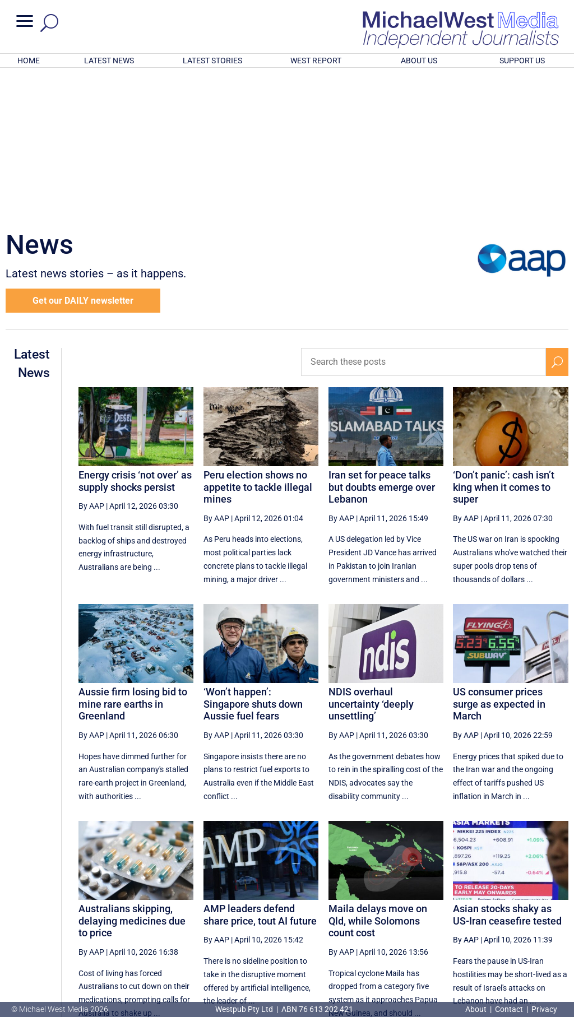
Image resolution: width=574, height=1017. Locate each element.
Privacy (544, 1009)
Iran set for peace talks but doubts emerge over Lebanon (381, 340)
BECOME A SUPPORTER (518, 950)
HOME (28, 60)
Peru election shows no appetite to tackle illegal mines (257, 340)
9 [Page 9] (365, 913)
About (476, 1009)
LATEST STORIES (212, 60)
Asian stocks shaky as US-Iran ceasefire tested (507, 768)
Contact (509, 1009)
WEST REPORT (315, 60)
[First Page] (293, 913)
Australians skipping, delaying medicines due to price (132, 774)
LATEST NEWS (109, 60)
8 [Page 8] (341, 913)
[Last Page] (555, 913)
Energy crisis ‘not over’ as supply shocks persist (135, 334)
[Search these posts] (423, 215)
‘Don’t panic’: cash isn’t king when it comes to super (503, 340)
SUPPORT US (522, 60)
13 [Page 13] (476, 913)
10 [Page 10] (391, 913)
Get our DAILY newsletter (83, 153)
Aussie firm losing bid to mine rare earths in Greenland (132, 557)
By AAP (91, 359)
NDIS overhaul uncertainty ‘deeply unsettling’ (371, 557)
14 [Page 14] (505, 913)
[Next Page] (531, 913)
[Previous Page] (318, 913)
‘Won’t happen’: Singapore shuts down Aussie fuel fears (253, 557)
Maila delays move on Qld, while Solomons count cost (377, 774)
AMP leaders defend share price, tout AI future (260, 768)
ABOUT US (419, 60)
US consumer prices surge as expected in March (499, 557)
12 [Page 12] (448, 913)
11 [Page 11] (419, 913)
